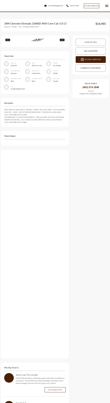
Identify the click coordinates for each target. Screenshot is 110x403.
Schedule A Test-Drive (91, 68)
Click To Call (90, 42)
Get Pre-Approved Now (55, 390)
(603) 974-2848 (74, 5)
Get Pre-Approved (91, 59)
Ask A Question (91, 51)
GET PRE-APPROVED (91, 6)
